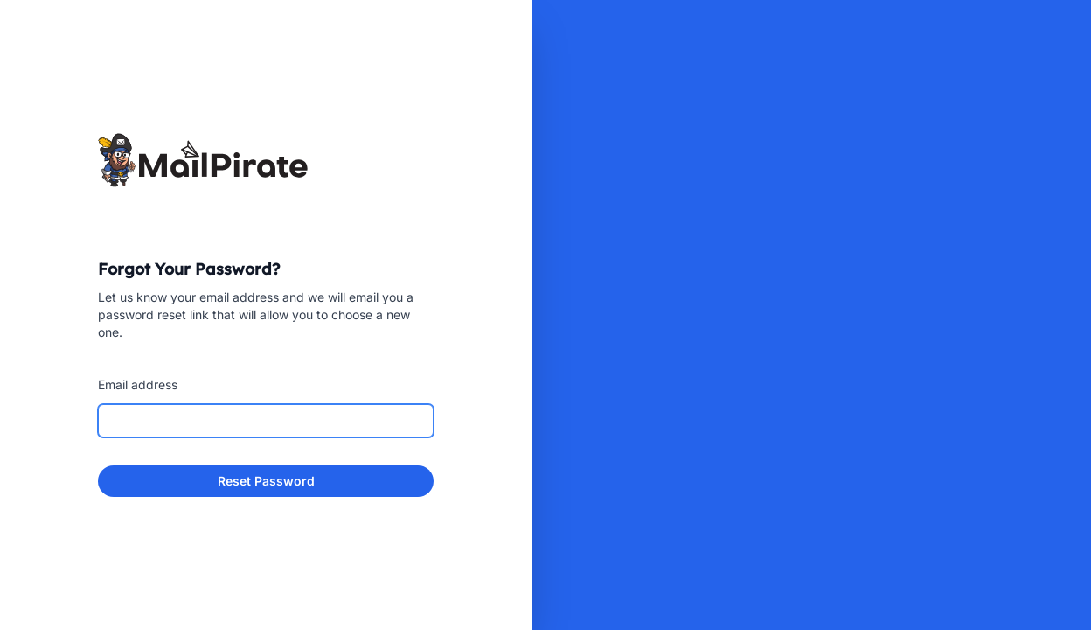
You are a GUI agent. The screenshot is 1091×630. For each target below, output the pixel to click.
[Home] (266, 159)
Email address (137, 384)
